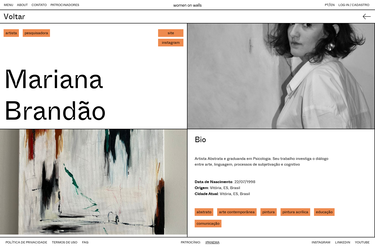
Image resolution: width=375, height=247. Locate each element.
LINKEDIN (342, 242)
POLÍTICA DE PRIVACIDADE (26, 242)
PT (327, 5)
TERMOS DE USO (64, 242)
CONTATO (39, 5)
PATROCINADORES (64, 5)
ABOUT (22, 5)
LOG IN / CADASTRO (353, 5)
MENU (8, 5)
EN (332, 5)
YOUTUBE (362, 242)
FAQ (85, 242)
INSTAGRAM (321, 242)
